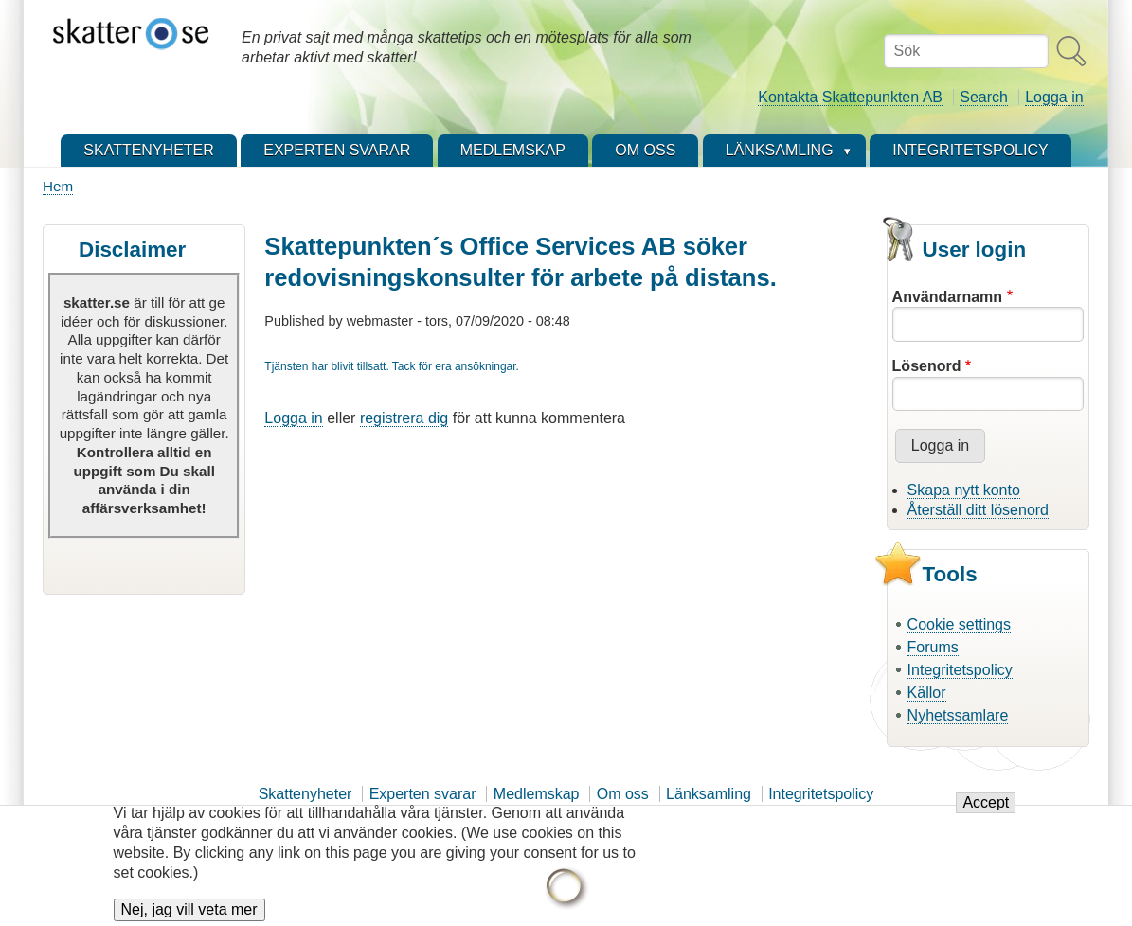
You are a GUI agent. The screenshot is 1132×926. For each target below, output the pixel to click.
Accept (985, 814)
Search (984, 97)
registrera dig (404, 418)
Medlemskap (537, 794)
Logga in (1054, 97)
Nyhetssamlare (958, 715)
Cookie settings (959, 624)
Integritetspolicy (960, 670)
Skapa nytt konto (963, 490)
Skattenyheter (305, 794)
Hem (58, 186)
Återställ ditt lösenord (978, 510)
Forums (933, 647)
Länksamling (708, 794)
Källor (926, 693)
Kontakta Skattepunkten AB (850, 97)
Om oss (623, 794)
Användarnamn (947, 297)
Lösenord (926, 366)
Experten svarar (422, 794)
